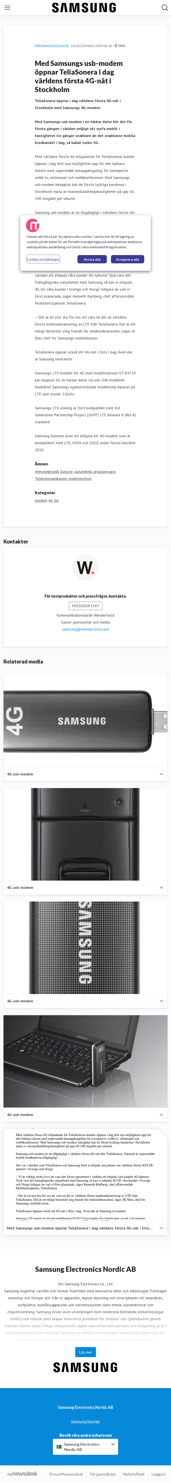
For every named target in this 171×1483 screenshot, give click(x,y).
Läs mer (85, 1352)
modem (41, 500)
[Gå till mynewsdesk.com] (22, 1474)
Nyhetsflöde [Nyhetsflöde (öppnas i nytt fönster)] (133, 1474)
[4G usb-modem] (85, 721)
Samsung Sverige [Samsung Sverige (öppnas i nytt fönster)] (85, 1421)
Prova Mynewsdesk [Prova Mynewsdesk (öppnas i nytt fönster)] (66, 1474)
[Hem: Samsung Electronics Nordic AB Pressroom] (84, 8)
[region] (85, 243)
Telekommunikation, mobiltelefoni (63, 478)
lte (56, 500)
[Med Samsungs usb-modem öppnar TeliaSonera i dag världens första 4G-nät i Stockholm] (85, 1175)
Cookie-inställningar (43, 259)
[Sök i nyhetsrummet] (164, 7)
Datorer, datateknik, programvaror (88, 471)
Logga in (158, 1474)
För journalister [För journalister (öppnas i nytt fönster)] (103, 1474)
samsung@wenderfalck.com (85, 629)
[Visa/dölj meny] (7, 7)
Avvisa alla (92, 259)
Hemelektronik (47, 471)
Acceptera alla (127, 259)
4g (50, 500)
